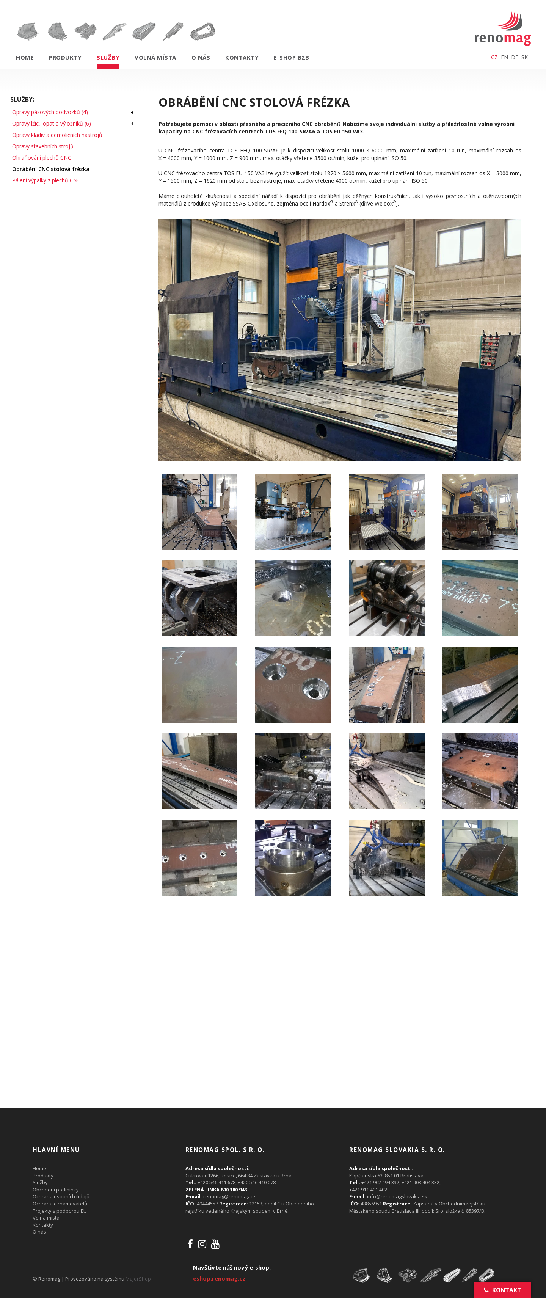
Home (25, 57)
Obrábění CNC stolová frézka (50, 169)
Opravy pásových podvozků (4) (50, 112)
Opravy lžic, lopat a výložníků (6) (51, 123)
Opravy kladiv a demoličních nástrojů (57, 134)
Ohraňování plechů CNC (41, 157)
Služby (108, 57)
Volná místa (155, 57)
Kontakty (242, 57)
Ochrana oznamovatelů (60, 1203)
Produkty (65, 57)
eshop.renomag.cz (219, 1278)
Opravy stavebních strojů (43, 146)
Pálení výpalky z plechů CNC (46, 180)
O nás (200, 57)
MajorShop (138, 1278)
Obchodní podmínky (56, 1189)
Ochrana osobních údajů (61, 1196)
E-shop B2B (291, 57)
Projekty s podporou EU (60, 1210)
